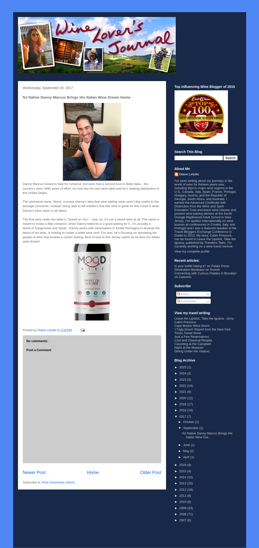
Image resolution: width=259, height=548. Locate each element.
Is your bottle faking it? (190, 266)
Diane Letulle (189, 174)
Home (93, 472)
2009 (183, 508)
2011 (183, 495)
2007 (183, 520)
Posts (183, 294)
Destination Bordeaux (190, 269)
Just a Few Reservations (192, 336)
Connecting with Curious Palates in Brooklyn (206, 273)
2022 (183, 386)
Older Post (150, 472)
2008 (183, 514)
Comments (186, 301)
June (187, 445)
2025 (183, 367)
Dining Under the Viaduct (192, 351)
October (189, 422)
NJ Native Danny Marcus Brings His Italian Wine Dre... (207, 435)
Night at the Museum (189, 347)
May (186, 451)
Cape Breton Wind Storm (192, 326)
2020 (183, 398)
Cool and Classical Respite (193, 340)
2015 (183, 471)
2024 (183, 373)
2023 (183, 379)
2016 (183, 465)
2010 (183, 502)
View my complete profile (192, 251)
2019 (183, 404)
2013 (183, 483)
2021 (183, 392)
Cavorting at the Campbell (193, 344)
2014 (183, 477)
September (191, 428)
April (186, 457)
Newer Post (34, 472)
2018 (183, 410)
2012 (183, 489)
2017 (183, 416)
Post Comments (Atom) (58, 482)
